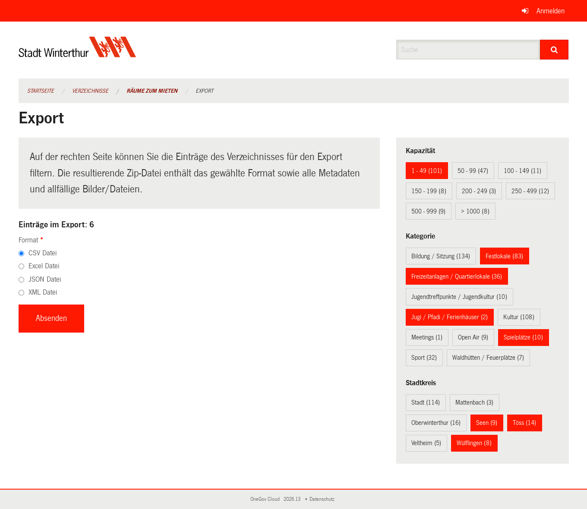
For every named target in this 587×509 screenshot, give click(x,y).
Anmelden (551, 11)
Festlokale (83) (504, 256)
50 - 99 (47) (473, 170)
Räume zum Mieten (151, 91)
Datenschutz (323, 499)
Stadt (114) (425, 402)
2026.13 (292, 499)
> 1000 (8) (475, 211)
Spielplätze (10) (523, 337)
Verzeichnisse (90, 91)
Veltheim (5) (426, 443)
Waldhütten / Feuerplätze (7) (488, 357)
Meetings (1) (426, 337)
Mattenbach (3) (474, 402)
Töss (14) (524, 422)
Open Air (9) (473, 337)
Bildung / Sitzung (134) (440, 256)
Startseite (40, 91)
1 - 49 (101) (426, 170)
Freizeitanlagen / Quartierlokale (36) (456, 276)
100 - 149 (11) (522, 170)
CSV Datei (42, 253)
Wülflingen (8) (474, 443)
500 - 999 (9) (428, 211)
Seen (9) (486, 422)
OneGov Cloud (266, 499)
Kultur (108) (518, 317)
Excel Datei (43, 266)
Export (204, 91)
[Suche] (554, 50)
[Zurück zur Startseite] (77, 54)
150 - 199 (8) (428, 191)
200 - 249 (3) (479, 191)
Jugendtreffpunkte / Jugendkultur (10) (459, 296)
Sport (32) (424, 357)
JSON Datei (44, 279)
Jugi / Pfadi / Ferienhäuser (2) (449, 317)
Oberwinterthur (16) (436, 422)
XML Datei (42, 292)
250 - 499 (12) (530, 191)
